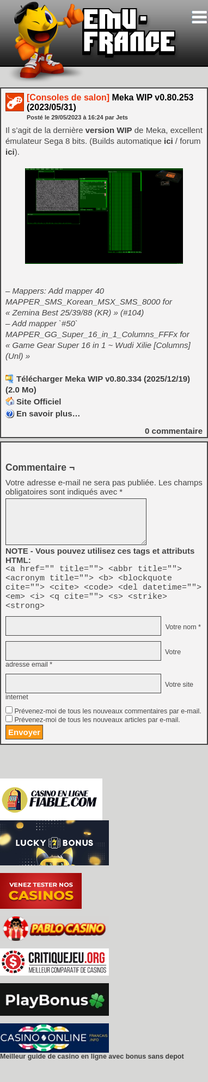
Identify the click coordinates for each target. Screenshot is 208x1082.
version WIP (108, 130)
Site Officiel (39, 401)
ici (168, 140)
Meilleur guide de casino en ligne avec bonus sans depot (92, 1064)
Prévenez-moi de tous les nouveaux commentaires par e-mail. (107, 719)
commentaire (174, 430)
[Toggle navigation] (199, 17)
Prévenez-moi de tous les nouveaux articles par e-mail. (97, 728)
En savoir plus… (48, 413)
